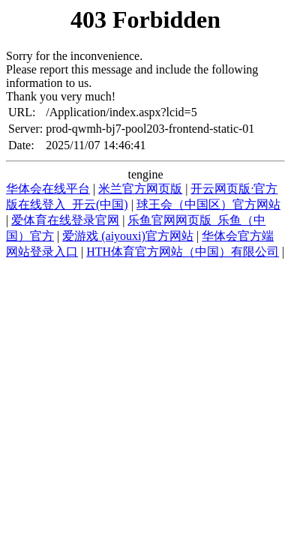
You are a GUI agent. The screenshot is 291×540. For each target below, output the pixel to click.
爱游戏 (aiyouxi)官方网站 (128, 236)
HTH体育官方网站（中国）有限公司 (182, 251)
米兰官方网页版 (140, 188)
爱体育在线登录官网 (65, 220)
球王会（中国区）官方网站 (208, 204)
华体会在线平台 (48, 188)
